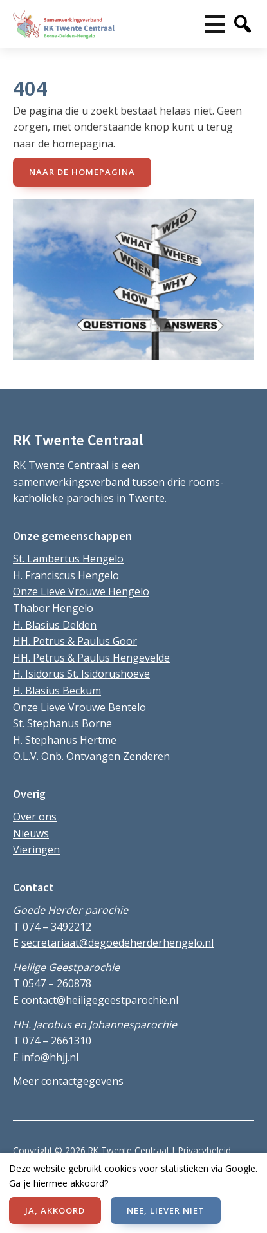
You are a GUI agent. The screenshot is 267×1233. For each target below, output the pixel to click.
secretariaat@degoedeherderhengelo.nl (117, 943)
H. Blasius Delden (55, 625)
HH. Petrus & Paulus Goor (75, 641)
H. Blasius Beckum (57, 690)
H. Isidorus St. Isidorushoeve (81, 674)
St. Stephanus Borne (62, 723)
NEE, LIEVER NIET (166, 1210)
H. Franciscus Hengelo (66, 575)
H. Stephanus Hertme (64, 740)
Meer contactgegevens (68, 1081)
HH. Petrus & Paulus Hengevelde (91, 658)
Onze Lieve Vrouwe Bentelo (79, 707)
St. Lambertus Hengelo (68, 559)
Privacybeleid (204, 1150)
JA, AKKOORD (55, 1210)
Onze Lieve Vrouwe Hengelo (81, 591)
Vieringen (36, 849)
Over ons (35, 817)
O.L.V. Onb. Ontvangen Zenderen (91, 756)
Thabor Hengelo (53, 608)
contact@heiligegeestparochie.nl (99, 1000)
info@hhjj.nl (49, 1057)
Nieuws (31, 833)
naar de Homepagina (82, 172)
